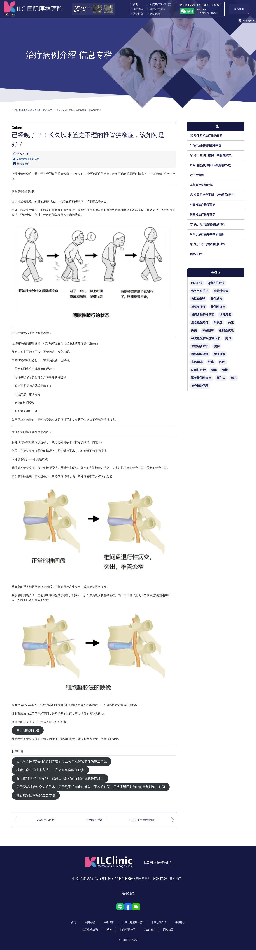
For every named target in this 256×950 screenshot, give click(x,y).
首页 (135, 4)
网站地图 (168, 927)
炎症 (231, 322)
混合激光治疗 (199, 322)
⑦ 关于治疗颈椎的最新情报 (207, 244)
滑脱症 (218, 322)
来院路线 (155, 13)
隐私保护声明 (128, 927)
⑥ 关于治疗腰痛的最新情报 (207, 224)
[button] (247, 20)
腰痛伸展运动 (199, 354)
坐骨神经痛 (221, 290)
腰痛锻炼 (219, 354)
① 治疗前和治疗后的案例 (206, 135)
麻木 (233, 377)
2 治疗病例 (197, 175)
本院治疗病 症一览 (160, 4)
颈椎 (225, 369)
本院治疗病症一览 (132, 919)
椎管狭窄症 (23, 163)
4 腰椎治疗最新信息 (202, 204)
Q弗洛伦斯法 (216, 283)
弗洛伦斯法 (198, 298)
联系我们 (128, 891)
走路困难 (197, 362)
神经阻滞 (208, 330)
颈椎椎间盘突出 (201, 377)
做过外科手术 (199, 290)
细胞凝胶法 (226, 330)
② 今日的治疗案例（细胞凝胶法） (212, 155)
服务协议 (149, 927)
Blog (109, 927)
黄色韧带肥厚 (199, 385)
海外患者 (225, 314)
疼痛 (194, 330)
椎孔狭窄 (216, 298)
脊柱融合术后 (199, 346)
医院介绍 (138, 9)
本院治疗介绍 (157, 9)
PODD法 (196, 283)
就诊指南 (138, 13)
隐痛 (214, 369)
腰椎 (217, 346)
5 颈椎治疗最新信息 (202, 214)
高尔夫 (221, 377)
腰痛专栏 (196, 254)
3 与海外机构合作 (201, 184)
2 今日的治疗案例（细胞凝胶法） (211, 165)
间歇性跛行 (198, 369)
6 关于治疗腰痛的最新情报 (207, 234)
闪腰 (222, 362)
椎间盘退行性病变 (202, 314)
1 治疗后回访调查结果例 (205, 145)
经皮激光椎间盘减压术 (205, 338)
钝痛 (211, 362)
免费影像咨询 (90, 927)
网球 (228, 338)
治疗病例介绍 (93, 819)
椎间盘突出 (218, 306)
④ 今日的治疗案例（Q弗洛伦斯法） (213, 194)
